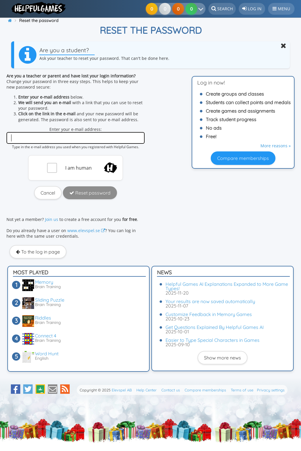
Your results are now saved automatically (210, 301)
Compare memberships (243, 158)
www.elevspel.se (86, 230)
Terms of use (242, 390)
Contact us (170, 390)
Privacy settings (271, 390)
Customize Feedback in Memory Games (208, 314)
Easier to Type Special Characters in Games (212, 340)
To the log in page (38, 252)
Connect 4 (45, 336)
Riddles (43, 318)
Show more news (222, 358)
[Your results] (202, 8)
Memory (44, 282)
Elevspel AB (122, 390)
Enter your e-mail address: (75, 129)
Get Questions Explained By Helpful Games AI (214, 327)
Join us (51, 219)
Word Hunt (46, 354)
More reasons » (275, 145)
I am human (78, 168)
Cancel (48, 193)
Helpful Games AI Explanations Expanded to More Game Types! (226, 286)
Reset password (90, 193)
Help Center (146, 390)
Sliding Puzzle (49, 300)
